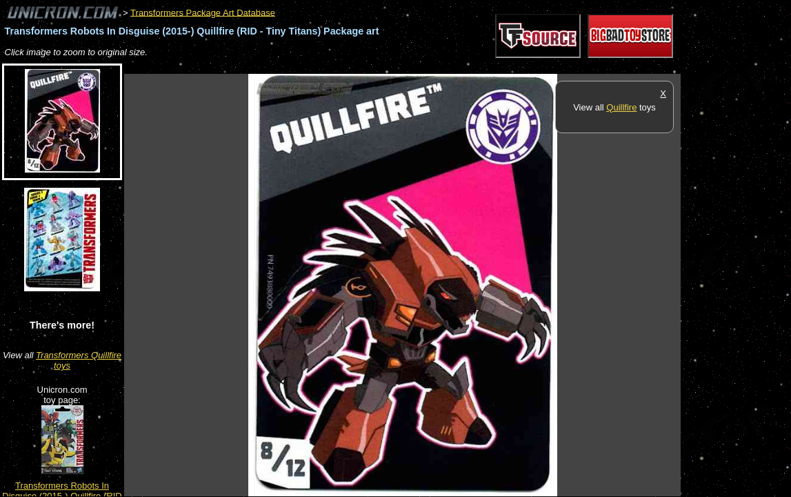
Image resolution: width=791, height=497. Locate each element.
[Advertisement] (375, 66)
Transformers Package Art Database (202, 12)
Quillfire (621, 107)
